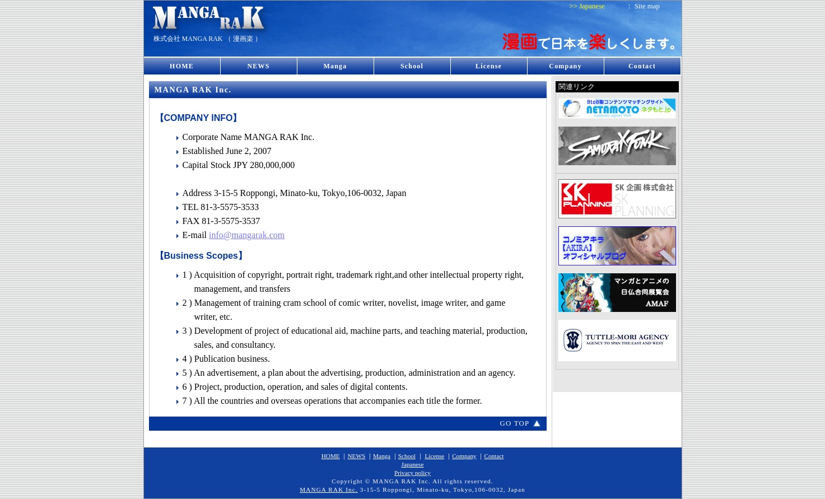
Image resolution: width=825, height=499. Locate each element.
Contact (642, 66)
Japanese (591, 6)
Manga (335, 66)
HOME (182, 66)
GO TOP (514, 423)
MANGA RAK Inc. (329, 489)
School (411, 66)
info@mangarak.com (247, 235)
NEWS (258, 66)
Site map (647, 6)
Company (565, 66)
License (489, 66)
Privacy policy (412, 472)
